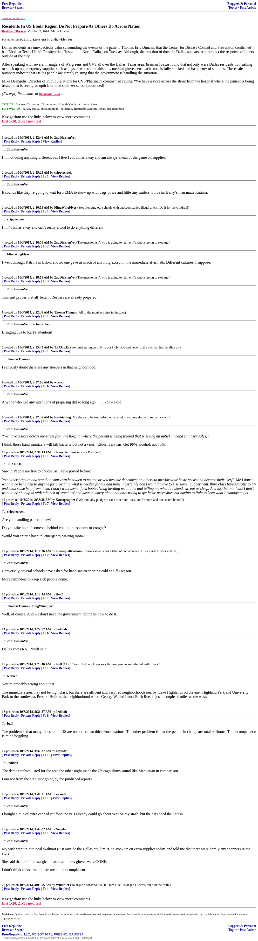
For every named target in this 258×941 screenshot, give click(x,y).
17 (3, 751)
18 (3, 794)
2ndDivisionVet (65, 137)
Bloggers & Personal (241, 4)
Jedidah (61, 629)
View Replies (52, 141)
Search (19, 7)
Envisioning (62, 417)
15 (3, 664)
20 (3, 885)
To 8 (46, 715)
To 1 (46, 176)
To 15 (46, 755)
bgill (59, 664)
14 (3, 629)
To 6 (46, 386)
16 (3, 712)
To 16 (46, 798)
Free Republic (12, 4)
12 (3, 551)
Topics (232, 7)
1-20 (12, 121)
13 (3, 594)
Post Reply (11, 141)
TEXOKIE (61, 347)
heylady (61, 751)
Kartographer (65, 500)
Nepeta (61, 829)
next (31, 121)
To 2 (46, 246)
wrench (59, 382)
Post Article (248, 7)
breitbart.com (49, 94)
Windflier (62, 885)
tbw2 (59, 594)
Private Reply (31, 141)
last (38, 121)
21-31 (22, 121)
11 (3, 500)
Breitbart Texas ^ (14, 31)
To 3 (46, 281)
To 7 (46, 503)
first (5, 121)
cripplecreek (63, 172)
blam (59, 452)
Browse (7, 7)
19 (3, 829)
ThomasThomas (65, 312)
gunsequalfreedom (69, 551)
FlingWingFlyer (65, 207)
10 (3, 452)
